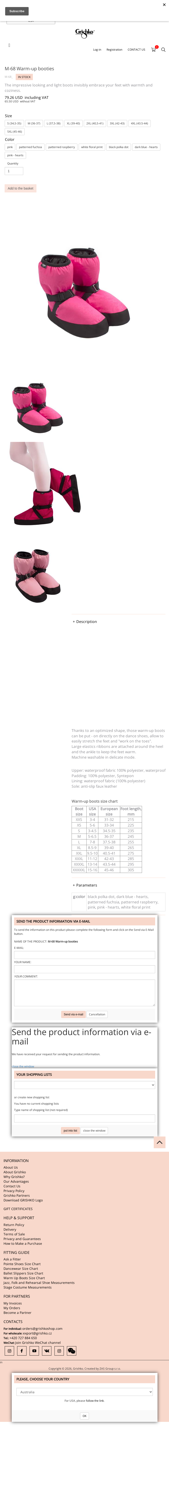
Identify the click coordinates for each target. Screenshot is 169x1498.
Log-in (97, 50)
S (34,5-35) (14, 123)
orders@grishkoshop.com (42, 1328)
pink (10, 147)
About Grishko (15, 1172)
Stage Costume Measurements (28, 1287)
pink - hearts (15, 155)
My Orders (12, 1308)
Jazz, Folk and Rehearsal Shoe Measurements (39, 1282)
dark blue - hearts (146, 147)
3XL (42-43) (117, 123)
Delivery (10, 1229)
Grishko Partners (17, 1195)
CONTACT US (136, 50)
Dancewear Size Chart (21, 1268)
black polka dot (118, 147)
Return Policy (14, 1224)
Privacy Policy (14, 1191)
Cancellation (97, 1014)
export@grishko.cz (37, 1333)
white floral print (92, 147)
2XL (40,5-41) (95, 123)
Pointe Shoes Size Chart (22, 1264)
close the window (23, 1066)
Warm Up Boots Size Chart (24, 1278)
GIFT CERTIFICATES (18, 1209)
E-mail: (19, 948)
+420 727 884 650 (23, 1338)
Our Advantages (16, 1181)
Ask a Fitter (12, 1259)
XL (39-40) (73, 123)
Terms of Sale (14, 1234)
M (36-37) (34, 123)
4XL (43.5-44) (139, 123)
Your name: (22, 962)
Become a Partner (17, 1312)
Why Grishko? (14, 1176)
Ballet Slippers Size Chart (23, 1273)
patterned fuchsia (30, 147)
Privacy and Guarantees (22, 1239)
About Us (11, 1167)
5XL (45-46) (14, 132)
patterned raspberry (61, 147)
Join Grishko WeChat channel (38, 1342)
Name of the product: (30, 941)
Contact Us (12, 1186)
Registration (114, 50)
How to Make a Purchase (23, 1243)
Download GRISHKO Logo (23, 1200)
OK (84, 1416)
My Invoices (13, 1303)
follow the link (95, 1401)
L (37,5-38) (54, 123)
